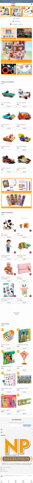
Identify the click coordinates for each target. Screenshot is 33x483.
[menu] (1, 4)
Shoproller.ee (30, 475)
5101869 (3, 469)
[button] (8, 481)
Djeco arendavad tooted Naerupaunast (8, 475)
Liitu (27, 425)
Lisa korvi (8, 106)
